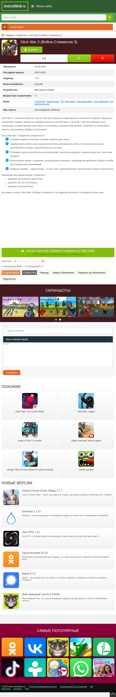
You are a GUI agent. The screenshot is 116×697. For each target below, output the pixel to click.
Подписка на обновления (91, 272)
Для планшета (101, 101)
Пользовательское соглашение (73, 691)
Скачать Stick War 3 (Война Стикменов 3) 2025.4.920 (60, 252)
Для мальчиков (84, 101)
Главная (9, 35)
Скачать (31, 49)
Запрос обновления (63, 272)
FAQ (27, 693)
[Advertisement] (29, 219)
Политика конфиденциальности (43, 691)
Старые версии (11, 272)
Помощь (44, 272)
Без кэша (70, 101)
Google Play (29, 272)
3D (62, 101)
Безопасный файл (12, 266)
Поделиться (9, 278)
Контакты (18, 693)
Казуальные (53, 101)
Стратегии (21, 35)
